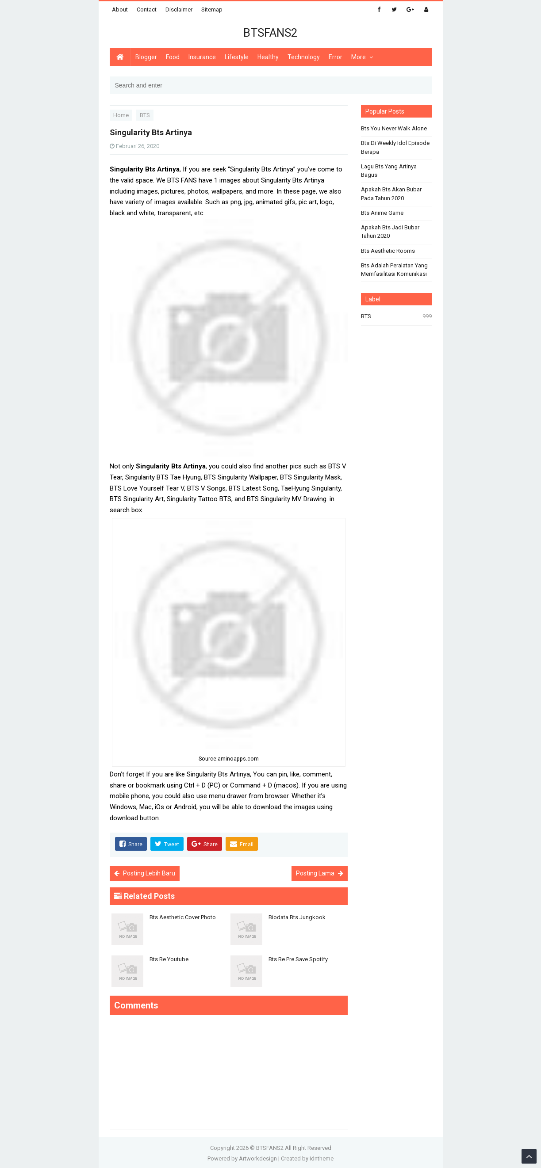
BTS (366, 316)
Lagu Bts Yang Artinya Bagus (389, 171)
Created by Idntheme (307, 1157)
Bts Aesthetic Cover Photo (183, 916)
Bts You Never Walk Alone (394, 128)
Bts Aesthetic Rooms (388, 250)
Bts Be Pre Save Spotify (298, 958)
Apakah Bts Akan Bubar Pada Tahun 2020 (391, 194)
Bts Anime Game (382, 212)
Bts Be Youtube (169, 958)
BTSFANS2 (270, 1147)
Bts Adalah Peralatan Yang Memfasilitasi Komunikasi (394, 270)
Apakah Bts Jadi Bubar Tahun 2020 (390, 232)
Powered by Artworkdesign (242, 1157)
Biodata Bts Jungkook (297, 916)
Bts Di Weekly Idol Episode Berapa (395, 147)
